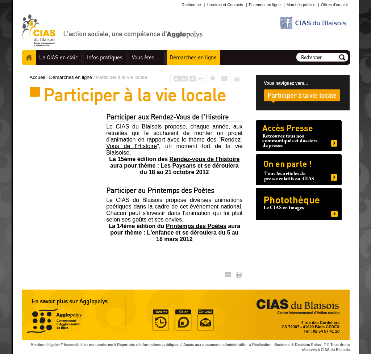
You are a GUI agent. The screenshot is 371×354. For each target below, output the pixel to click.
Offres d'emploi (334, 5)
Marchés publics (301, 5)
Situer (183, 320)
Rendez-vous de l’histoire (205, 159)
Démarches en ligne (71, 77)
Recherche (191, 5)
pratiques (104, 57)
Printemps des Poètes (196, 226)
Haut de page (228, 274)
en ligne (193, 57)
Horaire (160, 320)
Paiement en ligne (265, 5)
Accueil (29, 57)
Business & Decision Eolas (297, 345)
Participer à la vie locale (302, 95)
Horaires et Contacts (225, 5)
